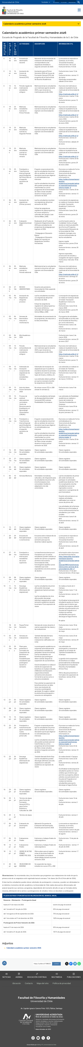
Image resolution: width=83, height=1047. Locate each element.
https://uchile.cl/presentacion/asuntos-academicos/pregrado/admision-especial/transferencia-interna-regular (69, 183)
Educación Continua (37, 975)
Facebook (70, 963)
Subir (4, 963)
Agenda (18, 975)
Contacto (29, 983)
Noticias (6, 975)
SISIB (38, 1044)
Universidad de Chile (50, 1044)
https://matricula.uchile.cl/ (68, 94)
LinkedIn (75, 964)
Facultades (45, 2)
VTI (42, 1044)
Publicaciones (74, 975)
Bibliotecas (72, 2)
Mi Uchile (63, 2)
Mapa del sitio (43, 983)
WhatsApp (79, 964)
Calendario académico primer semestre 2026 (23, 948)
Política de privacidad (62, 983)
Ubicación (16, 983)
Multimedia (57, 975)
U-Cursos (56, 2)
